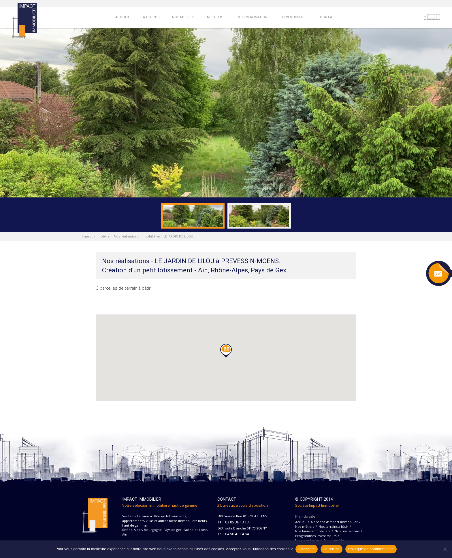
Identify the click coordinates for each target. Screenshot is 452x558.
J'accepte (306, 549)
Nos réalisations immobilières (137, 236)
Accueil (300, 521)
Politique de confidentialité (371, 549)
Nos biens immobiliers (312, 531)
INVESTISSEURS (294, 17)
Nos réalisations (347, 531)
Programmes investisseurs (315, 535)
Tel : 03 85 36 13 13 (233, 522)
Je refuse (331, 549)
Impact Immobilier (96, 236)
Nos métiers (304, 526)
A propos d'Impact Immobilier (334, 521)
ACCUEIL (122, 17)
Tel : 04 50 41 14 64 (233, 533)
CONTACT (328, 17)
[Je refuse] (445, 549)
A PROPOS (151, 17)
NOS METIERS (183, 17)
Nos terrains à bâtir (333, 526)
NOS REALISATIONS (254, 17)
